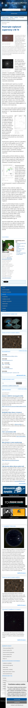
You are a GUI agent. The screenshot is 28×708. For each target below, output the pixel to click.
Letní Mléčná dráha (20, 248)
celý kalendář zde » (21, 375)
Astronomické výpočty (8, 665)
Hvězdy (16, 17)
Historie (4, 310)
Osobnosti (4, 306)
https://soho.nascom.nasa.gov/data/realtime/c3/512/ (14, 406)
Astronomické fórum (7, 673)
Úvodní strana (5, 17)
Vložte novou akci (23, 350)
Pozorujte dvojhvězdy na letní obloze (21, 253)
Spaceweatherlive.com (19, 481)
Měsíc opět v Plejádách (19, 251)
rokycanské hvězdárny (6, 277)
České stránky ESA (7, 656)
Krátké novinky (6, 389)
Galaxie (4, 680)
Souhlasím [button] (17, 699)
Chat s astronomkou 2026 (9, 432)
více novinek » (22, 483)
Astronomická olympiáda (8, 652)
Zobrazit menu (14, 13)
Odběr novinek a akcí (8, 379)
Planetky (5, 682)
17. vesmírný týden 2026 (9, 526)
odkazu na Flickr (18, 424)
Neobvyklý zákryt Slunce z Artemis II (12, 412)
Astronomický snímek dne (9, 314)
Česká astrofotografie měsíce (11, 332)
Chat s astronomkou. (21, 436)
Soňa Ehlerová (5, 430)
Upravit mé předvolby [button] (17, 705)
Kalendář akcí (6, 351)
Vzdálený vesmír (6, 299)
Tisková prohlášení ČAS (8, 648)
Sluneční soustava (6, 292)
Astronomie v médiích (8, 669)
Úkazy (3, 287)
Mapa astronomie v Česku (9, 671)
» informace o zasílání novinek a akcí (10, 385)
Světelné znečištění (6, 301)
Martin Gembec (5, 394)
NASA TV (5, 658)
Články (11, 17)
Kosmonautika (5, 289)
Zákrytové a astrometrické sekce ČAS (7, 258)
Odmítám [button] (17, 702)
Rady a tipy (5, 667)
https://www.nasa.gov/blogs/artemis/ (10, 460)
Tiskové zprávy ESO (7, 654)
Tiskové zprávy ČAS (7, 650)
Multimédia (5, 303)
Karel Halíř (4, 23)
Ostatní (4, 308)
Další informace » (21, 573)
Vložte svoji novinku (22, 389)
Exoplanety (5, 296)
